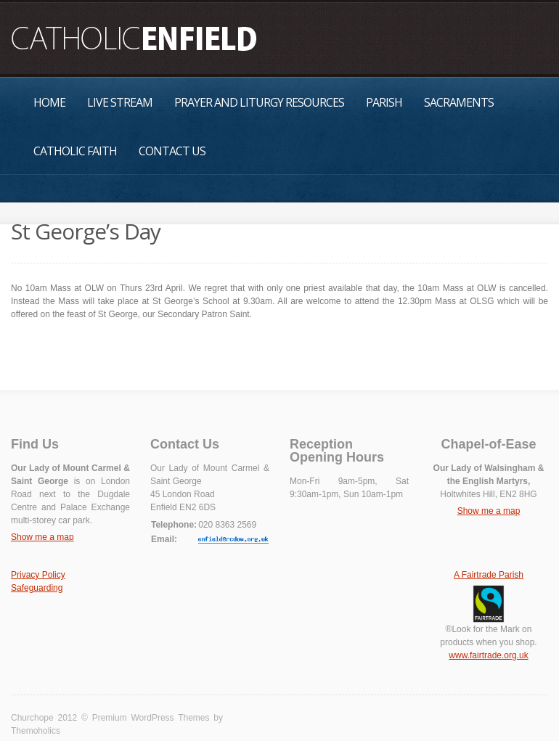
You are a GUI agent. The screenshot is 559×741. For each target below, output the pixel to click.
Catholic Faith (75, 151)
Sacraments (459, 102)
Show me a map (42, 537)
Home (49, 102)
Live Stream (119, 102)
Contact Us (172, 151)
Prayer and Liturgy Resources (259, 102)
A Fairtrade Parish (488, 575)
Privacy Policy (38, 575)
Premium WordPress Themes (151, 718)
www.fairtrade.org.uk (488, 655)
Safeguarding (36, 588)
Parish (384, 102)
